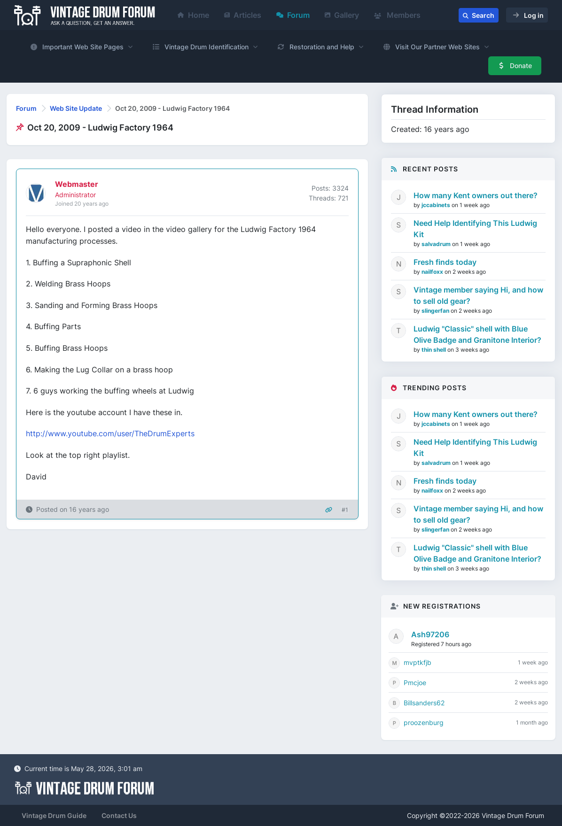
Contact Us (119, 815)
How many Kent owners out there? (476, 195)
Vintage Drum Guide (54, 815)
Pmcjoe (415, 683)
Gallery (342, 15)
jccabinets (437, 204)
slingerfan (436, 310)
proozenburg (424, 722)
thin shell (434, 349)
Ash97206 (430, 634)
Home (193, 15)
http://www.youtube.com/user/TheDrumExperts (110, 433)
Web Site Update (76, 108)
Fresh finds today (445, 262)
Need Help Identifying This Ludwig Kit (475, 228)
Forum (293, 15)
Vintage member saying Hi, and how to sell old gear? (478, 295)
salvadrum (437, 243)
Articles (242, 15)
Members (397, 15)
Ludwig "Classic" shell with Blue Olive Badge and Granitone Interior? (477, 334)
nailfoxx (433, 271)
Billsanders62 (424, 703)
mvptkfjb (417, 662)
